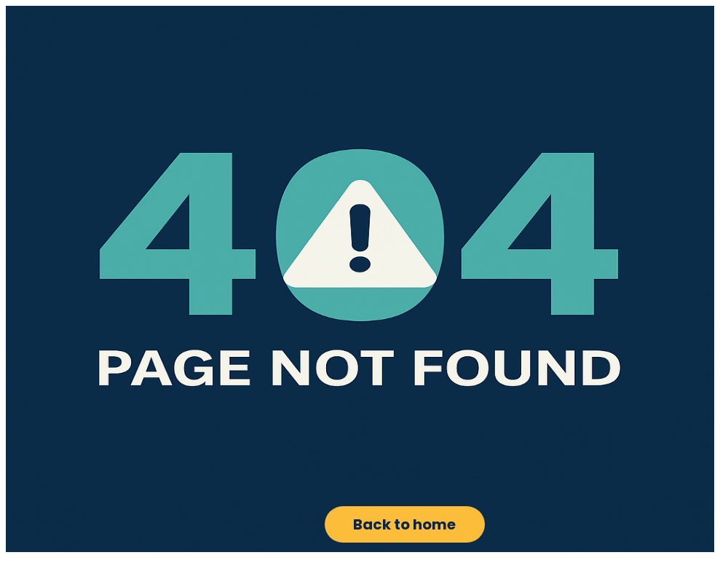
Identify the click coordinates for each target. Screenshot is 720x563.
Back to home (404, 524)
